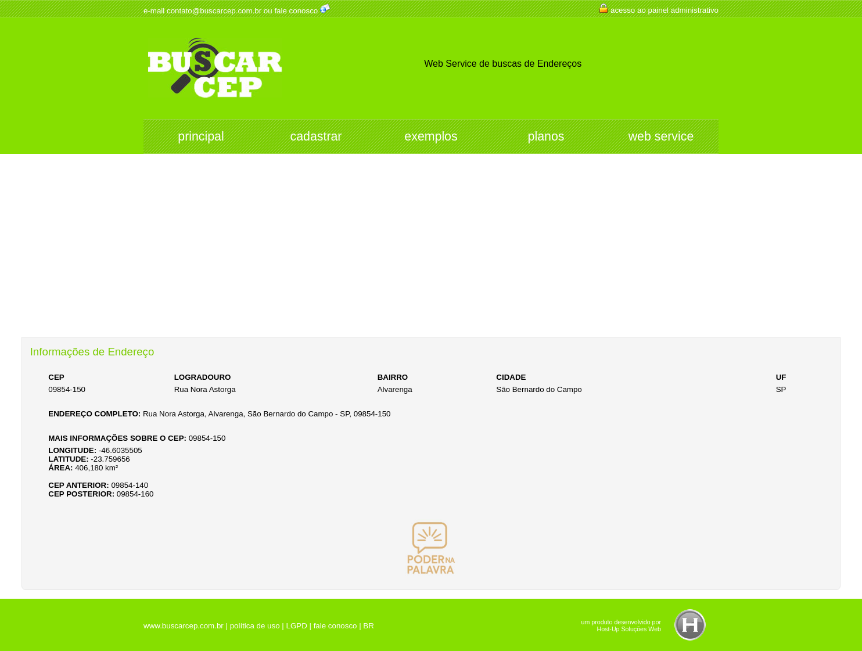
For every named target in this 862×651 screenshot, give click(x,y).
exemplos (430, 136)
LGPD (296, 625)
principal (201, 136)
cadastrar (316, 136)
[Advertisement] (431, 249)
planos (546, 136)
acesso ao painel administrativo (664, 10)
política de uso (255, 625)
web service (661, 136)
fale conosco (296, 10)
